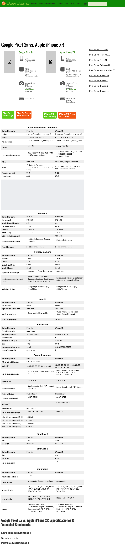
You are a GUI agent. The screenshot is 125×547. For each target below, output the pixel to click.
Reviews (34, 3)
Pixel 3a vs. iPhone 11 (99, 91)
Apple (62, 52)
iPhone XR (70, 52)
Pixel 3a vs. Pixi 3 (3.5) (99, 50)
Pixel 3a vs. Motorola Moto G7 (102, 70)
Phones (60, 3)
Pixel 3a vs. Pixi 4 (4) (98, 60)
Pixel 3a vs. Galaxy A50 (99, 65)
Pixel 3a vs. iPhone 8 (98, 81)
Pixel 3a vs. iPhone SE (99, 76)
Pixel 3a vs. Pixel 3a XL (99, 55)
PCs (66, 3)
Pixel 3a (29, 52)
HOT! (72, 3)
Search (85, 3)
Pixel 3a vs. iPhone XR (99, 86)
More (79, 3)
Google (22, 52)
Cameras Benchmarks (47, 3)
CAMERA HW (30, 90)
